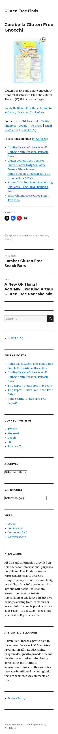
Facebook (33, 121)
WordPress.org (17, 536)
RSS (10, 442)
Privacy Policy (16, 698)
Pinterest (10, 125)
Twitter (46, 121)
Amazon (44, 235)
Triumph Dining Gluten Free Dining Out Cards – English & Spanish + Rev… (30, 187)
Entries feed (15, 528)
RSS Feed (36, 125)
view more (39, 138)
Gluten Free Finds (21, 11)
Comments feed (17, 532)
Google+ (23, 125)
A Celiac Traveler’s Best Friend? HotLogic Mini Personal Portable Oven (28, 152)
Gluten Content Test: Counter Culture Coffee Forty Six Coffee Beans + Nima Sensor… (26, 165)
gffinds (12, 235)
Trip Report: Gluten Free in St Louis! (30, 385)
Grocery (8, 239)
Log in (11, 523)
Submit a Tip (28, 130)
